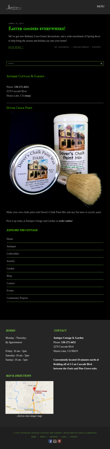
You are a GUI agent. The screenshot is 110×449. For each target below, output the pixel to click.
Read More (15, 46)
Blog (9, 275)
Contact (11, 283)
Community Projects (17, 298)
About (43, 437)
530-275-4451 (21, 87)
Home (10, 239)
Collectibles (81, 47)
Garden (10, 268)
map (27, 95)
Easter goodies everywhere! (36, 28)
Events (97, 47)
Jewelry (11, 261)
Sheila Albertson (87, 433)
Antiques (63, 47)
